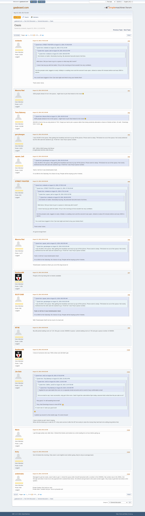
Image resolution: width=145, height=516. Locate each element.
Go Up (16, 494)
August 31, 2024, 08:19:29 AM (40, 134)
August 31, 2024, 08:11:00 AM (40, 112)
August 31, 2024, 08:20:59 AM (40, 156)
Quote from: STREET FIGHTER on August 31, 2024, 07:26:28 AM (54, 44)
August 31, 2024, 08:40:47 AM (40, 239)
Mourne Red (19, 90)
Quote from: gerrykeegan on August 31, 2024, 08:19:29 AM (52, 160)
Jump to (105, 502)
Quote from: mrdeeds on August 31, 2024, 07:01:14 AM (52, 47)
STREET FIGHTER (22, 181)
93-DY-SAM (19, 294)
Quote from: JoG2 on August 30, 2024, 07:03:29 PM (50, 375)
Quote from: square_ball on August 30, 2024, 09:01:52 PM (54, 50)
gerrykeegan (20, 134)
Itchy (17, 452)
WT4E (17, 327)
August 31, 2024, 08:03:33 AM (40, 90)
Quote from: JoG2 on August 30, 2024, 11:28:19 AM (52, 381)
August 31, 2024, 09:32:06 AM (40, 349)
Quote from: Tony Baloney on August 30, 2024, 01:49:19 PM (53, 378)
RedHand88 (19, 272)
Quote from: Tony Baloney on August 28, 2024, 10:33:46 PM (56, 388)
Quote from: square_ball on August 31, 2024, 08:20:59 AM (51, 243)
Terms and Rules (123, 514)
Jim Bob (18, 371)
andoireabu (19, 474)
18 (40, 35)
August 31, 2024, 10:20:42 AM (40, 473)
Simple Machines (26, 514)
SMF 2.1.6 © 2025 (16, 514)
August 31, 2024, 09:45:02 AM (40, 371)
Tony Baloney (20, 112)
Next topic (127, 30)
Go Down (17, 35)
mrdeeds (18, 41)
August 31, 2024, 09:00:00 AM (40, 327)
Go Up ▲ (130, 514)
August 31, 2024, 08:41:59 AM (40, 272)
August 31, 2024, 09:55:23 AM (40, 451)
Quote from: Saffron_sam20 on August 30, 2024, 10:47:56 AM (56, 384)
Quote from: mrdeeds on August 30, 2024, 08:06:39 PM (54, 53)
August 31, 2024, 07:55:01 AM (40, 40)
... (29, 35)
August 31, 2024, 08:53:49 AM (40, 294)
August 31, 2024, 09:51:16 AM (40, 429)
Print (129, 35)
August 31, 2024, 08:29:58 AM (40, 181)
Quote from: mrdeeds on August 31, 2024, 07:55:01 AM (51, 185)
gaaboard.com (21, 7)
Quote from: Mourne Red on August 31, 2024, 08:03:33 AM (52, 116)
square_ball (19, 156)
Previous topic (118, 30)
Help (117, 514)
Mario (17, 430)
